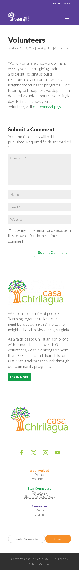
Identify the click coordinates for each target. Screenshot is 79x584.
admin (14, 48)
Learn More (19, 377)
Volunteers (39, 479)
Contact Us (39, 492)
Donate (39, 475)
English (57, 3)
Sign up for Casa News (39, 496)
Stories (40, 514)
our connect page (47, 106)
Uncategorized (44, 48)
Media (39, 510)
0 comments (61, 48)
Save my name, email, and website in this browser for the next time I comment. (39, 235)
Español (67, 3)
